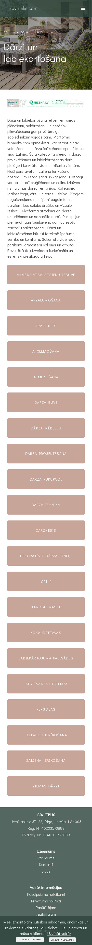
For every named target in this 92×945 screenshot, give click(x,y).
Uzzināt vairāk (59, 933)
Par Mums (46, 857)
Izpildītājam (46, 914)
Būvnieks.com (23, 8)
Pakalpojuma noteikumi (46, 894)
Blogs (46, 871)
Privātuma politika (46, 901)
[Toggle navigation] (83, 8)
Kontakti (46, 864)
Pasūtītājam (46, 907)
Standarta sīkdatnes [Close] (62, 940)
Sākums (9, 32)
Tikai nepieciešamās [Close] (29, 939)
